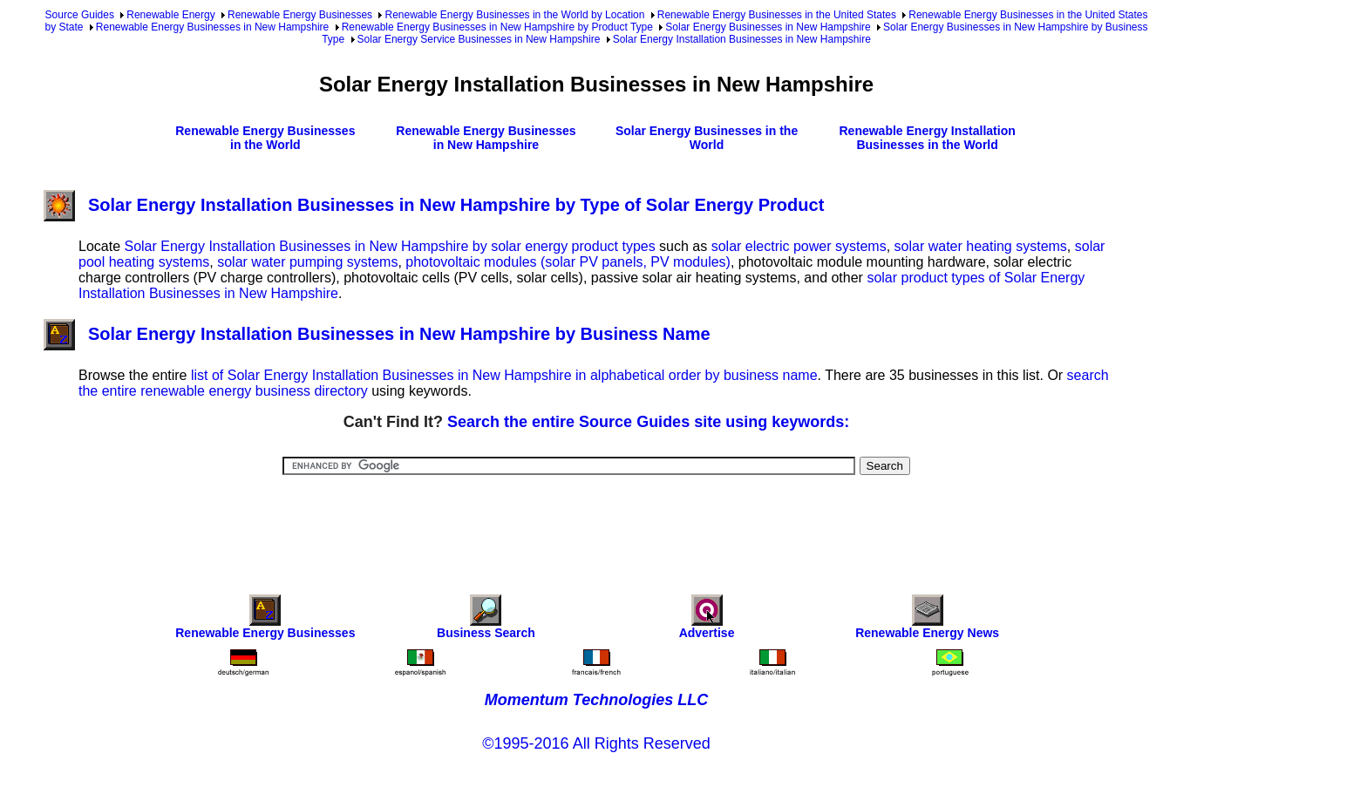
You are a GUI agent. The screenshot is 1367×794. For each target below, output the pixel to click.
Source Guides (79, 15)
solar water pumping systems (307, 261)
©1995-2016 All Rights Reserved (596, 743)
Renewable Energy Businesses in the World (265, 138)
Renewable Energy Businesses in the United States (776, 15)
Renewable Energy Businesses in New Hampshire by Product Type (497, 27)
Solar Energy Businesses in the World (706, 138)
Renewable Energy (170, 15)
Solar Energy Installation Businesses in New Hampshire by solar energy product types (389, 246)
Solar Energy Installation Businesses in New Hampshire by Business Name (377, 333)
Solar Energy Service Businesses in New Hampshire (479, 39)
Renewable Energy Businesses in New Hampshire (212, 27)
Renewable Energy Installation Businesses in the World (927, 138)
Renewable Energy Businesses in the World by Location (514, 15)
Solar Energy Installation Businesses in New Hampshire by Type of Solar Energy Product (434, 204)
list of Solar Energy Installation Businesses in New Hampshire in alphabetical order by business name (504, 375)
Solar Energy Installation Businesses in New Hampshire (742, 39)
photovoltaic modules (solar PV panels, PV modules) (568, 261)
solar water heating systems (980, 246)
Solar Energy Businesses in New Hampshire (767, 27)
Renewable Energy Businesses (300, 15)
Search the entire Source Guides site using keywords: (648, 422)
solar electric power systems (799, 246)
